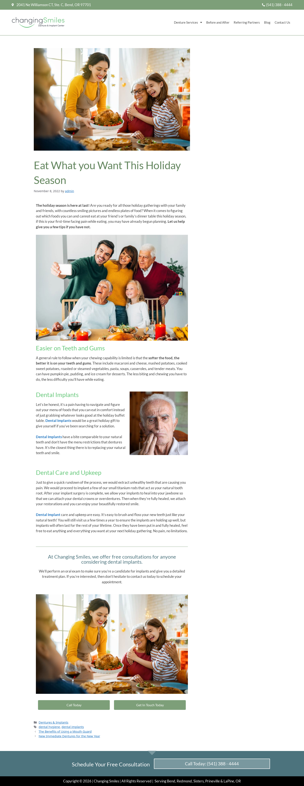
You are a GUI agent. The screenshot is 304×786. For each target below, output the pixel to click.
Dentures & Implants (53, 722)
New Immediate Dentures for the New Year (69, 736)
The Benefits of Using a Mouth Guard (65, 731)
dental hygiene (49, 727)
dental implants (73, 727)
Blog (267, 22)
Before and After (217, 22)
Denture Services (188, 22)
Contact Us (282, 22)
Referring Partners (247, 22)
